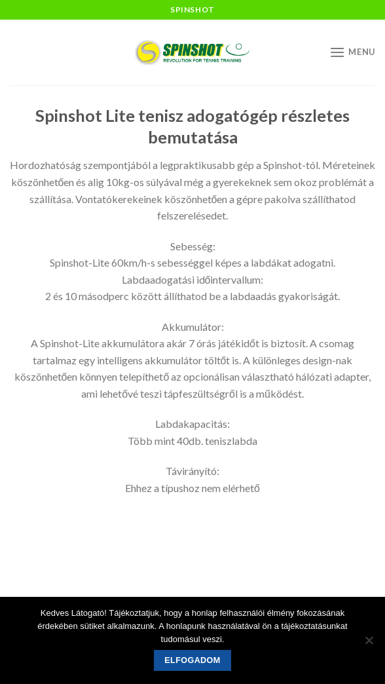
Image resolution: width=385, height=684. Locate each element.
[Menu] (352, 52)
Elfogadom (192, 660)
